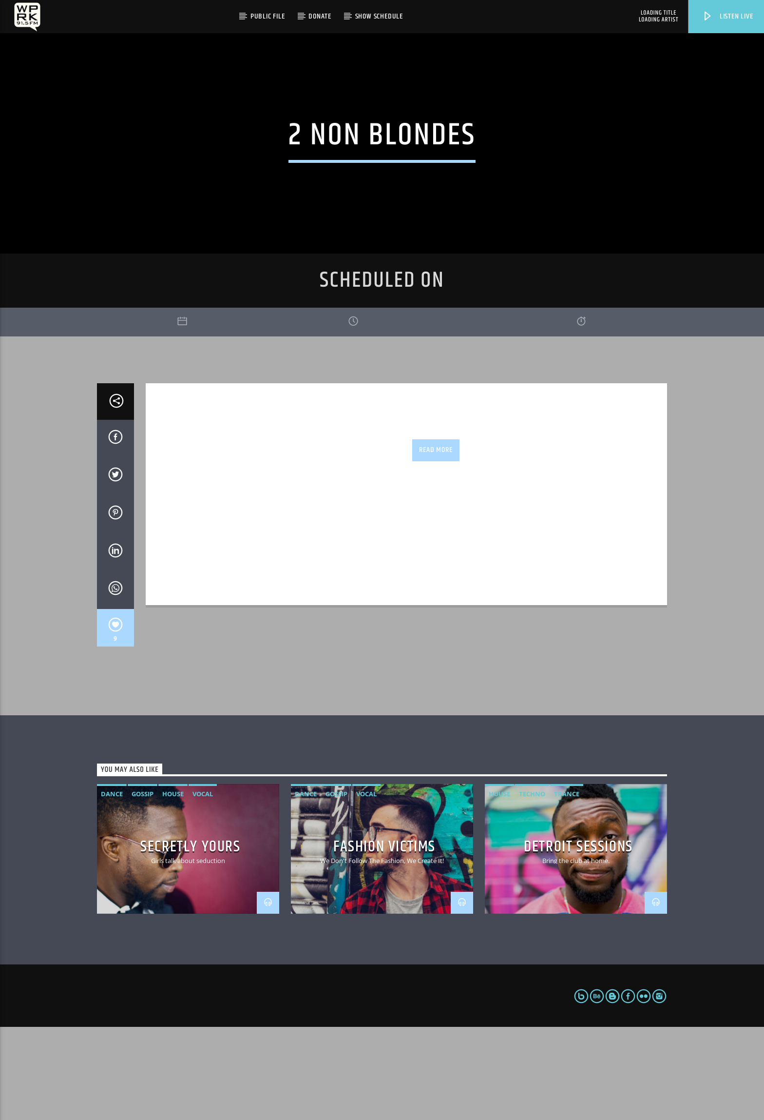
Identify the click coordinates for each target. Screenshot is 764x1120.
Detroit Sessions (578, 940)
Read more (435, 543)
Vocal (202, 887)
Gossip (142, 887)
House (173, 887)
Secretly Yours (190, 940)
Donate (319, 16)
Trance (566, 887)
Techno (532, 887)
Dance (112, 887)
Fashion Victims (384, 940)
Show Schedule (379, 16)
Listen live (727, 16)
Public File (267, 16)
